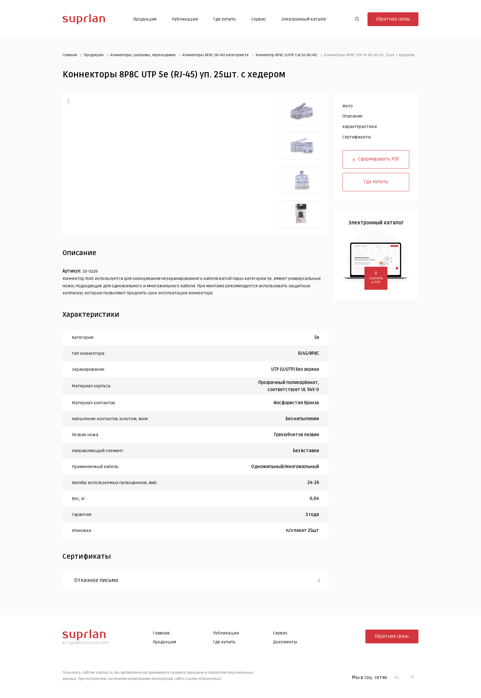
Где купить (224, 19)
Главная (70, 55)
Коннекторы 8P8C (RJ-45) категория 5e (216, 55)
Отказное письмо (96, 580)
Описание (352, 116)
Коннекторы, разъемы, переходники (142, 55)
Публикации (185, 19)
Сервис (258, 19)
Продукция (144, 19)
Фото (347, 106)
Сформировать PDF (375, 159)
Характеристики (359, 126)
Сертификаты (356, 137)
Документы (285, 642)
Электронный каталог (304, 19)
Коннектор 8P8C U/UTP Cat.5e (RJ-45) (286, 55)
